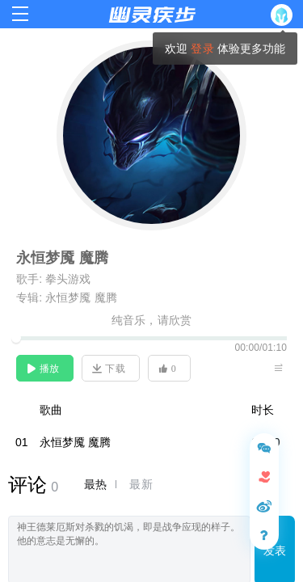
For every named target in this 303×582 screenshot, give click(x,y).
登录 (202, 48)
